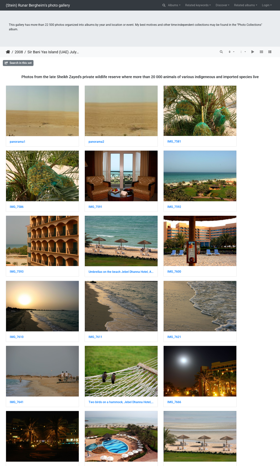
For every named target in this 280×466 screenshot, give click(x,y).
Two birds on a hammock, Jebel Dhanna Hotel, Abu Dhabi (105, 308)
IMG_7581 (154, 134)
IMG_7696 (222, 308)
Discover (221, 5)
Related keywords (197, 5)
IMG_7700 (85, 366)
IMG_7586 (222, 134)
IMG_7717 (222, 366)
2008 (19, 52)
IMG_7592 (85, 192)
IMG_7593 (154, 192)
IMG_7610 (85, 250)
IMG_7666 (154, 308)
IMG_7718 (17, 424)
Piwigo (148, 458)
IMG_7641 (17, 308)
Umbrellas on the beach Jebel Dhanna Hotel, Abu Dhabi (242, 192)
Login (265, 5)
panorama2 (86, 134)
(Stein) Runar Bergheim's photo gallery (38, 5)
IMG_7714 (154, 366)
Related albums (244, 5)
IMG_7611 (154, 250)
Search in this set (18, 63)
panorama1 (17, 134)
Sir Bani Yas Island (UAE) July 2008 (53, 52)
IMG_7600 (17, 250)
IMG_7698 (17, 366)
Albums (173, 5)
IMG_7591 (17, 192)
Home (8, 52)
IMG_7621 (222, 250)
